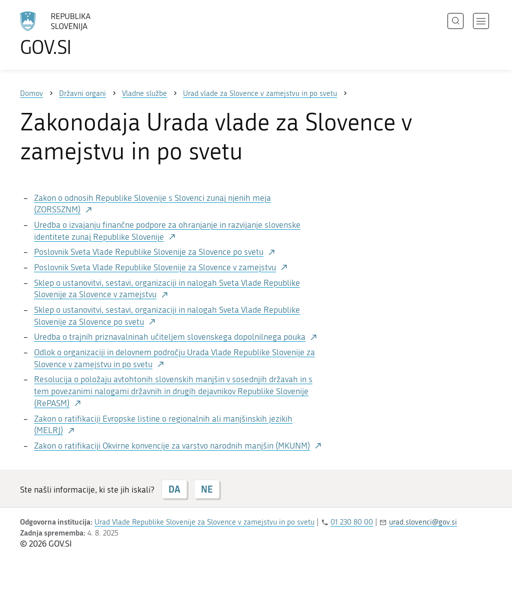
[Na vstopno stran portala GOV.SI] (83, 33)
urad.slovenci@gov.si (423, 522)
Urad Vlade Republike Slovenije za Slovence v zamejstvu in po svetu (204, 522)
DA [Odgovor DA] (174, 489)
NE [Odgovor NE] (206, 489)
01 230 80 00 (351, 522)
